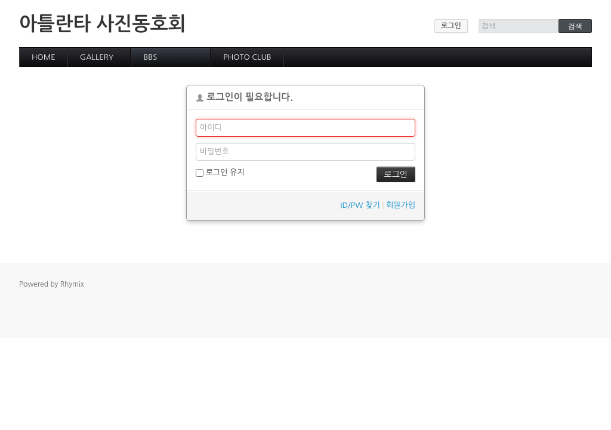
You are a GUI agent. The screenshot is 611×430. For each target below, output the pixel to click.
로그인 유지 (220, 172)
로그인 (451, 25)
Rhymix (72, 284)
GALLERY (97, 57)
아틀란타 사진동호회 (102, 23)
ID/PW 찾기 (359, 205)
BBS (150, 57)
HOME (43, 57)
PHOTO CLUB (247, 57)
